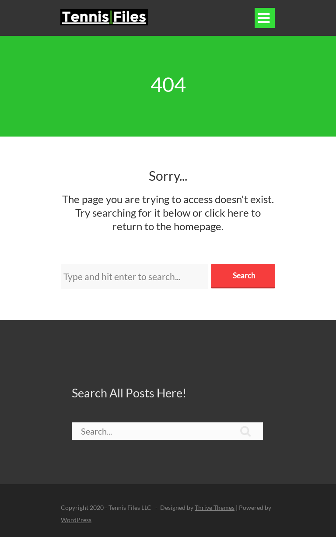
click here (227, 212)
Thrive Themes (214, 507)
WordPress (76, 519)
